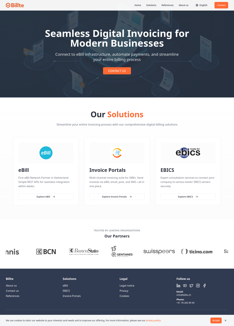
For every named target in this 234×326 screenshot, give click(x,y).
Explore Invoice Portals (117, 196)
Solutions (151, 5)
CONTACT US (117, 71)
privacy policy (153, 320)
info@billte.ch (183, 294)
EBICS (66, 291)
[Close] (225, 320)
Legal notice (127, 285)
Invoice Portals (72, 296)
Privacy (124, 291)
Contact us (12, 291)
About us (183, 5)
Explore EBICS (188, 197)
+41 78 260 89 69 (185, 302)
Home (137, 5)
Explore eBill (46, 196)
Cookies (124, 296)
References (168, 5)
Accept (216, 320)
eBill (65, 285)
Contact (221, 5)
